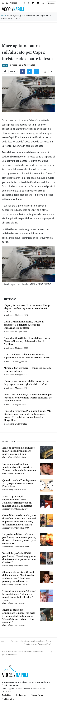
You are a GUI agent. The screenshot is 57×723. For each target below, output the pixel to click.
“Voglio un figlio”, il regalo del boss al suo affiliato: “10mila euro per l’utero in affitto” (30, 642)
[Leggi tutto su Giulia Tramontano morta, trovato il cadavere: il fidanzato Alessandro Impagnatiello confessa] (28, 324)
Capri (5, 65)
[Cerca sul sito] (24, 2)
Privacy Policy (36, 695)
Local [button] (51, 3)
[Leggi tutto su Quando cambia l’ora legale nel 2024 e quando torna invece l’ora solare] (19, 483)
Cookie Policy (8, 699)
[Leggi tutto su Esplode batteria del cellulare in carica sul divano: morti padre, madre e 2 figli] (19, 450)
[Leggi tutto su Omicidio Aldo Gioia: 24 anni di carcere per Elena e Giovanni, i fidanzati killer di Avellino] (28, 341)
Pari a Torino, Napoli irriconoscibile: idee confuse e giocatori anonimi (22, 653)
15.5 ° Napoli (9, 2)
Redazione (21, 695)
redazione (16, 64)
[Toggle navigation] (54, 9)
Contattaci (6, 695)
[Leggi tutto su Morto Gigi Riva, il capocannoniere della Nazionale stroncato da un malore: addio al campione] (19, 501)
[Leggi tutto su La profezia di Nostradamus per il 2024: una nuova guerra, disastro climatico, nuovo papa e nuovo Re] (19, 539)
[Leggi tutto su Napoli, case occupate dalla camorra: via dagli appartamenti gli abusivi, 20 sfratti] (28, 383)
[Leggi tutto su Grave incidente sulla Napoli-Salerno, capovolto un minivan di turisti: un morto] (28, 356)
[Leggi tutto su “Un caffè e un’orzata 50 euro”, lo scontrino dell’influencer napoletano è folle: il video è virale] (19, 596)
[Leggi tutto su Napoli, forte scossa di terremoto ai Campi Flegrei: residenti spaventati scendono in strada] (28, 308)
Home (3, 15)
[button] (43, 2)
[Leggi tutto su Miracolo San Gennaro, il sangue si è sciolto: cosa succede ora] (28, 370)
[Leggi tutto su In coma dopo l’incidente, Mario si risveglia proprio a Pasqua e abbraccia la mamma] (19, 467)
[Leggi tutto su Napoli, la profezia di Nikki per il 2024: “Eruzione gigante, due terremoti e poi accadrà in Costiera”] (19, 558)
